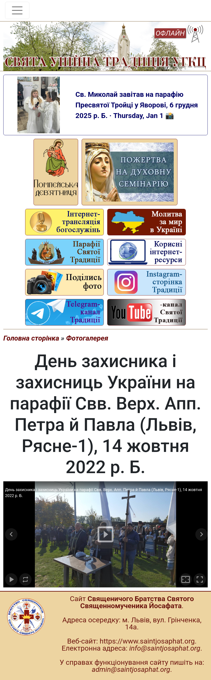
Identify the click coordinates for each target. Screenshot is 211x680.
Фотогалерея (87, 338)
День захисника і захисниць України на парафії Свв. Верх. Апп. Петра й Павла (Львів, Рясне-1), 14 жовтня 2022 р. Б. (103, 492)
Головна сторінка (31, 338)
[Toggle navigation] (17, 10)
